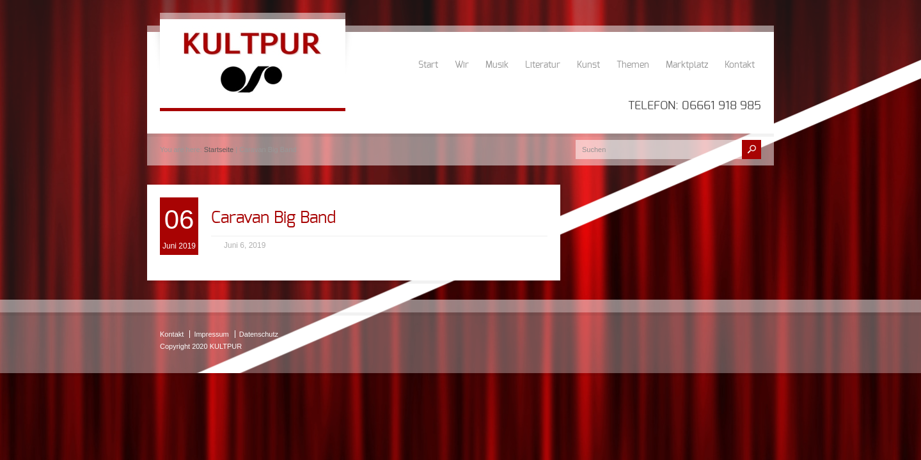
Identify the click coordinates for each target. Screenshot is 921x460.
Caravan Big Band (273, 218)
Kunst (588, 65)
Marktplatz (687, 65)
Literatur (542, 65)
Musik (496, 65)
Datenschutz (258, 334)
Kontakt (740, 65)
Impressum (211, 334)
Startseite (218, 149)
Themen (633, 65)
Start (428, 65)
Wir (462, 65)
